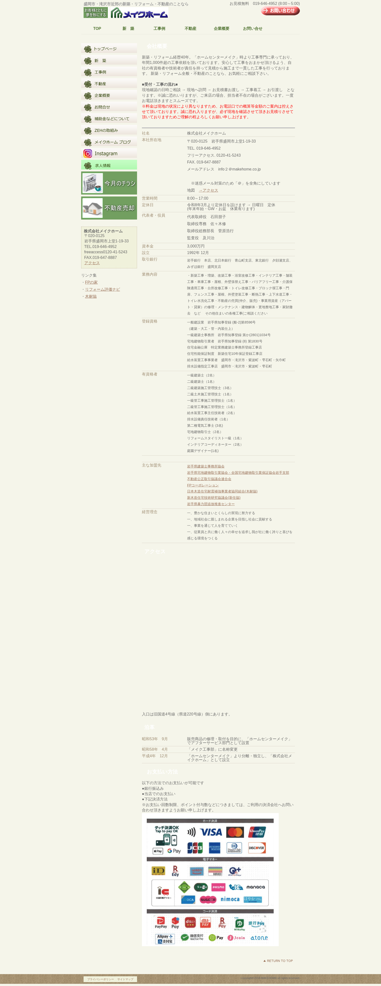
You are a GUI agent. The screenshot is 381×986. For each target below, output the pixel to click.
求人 (109, 165)
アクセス (92, 263)
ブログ (109, 141)
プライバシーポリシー (100, 979)
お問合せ (109, 106)
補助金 (109, 118)
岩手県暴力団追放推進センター (211, 504)
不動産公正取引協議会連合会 (209, 479)
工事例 (109, 71)
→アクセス (208, 190)
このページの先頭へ (278, 960)
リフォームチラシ (109, 183)
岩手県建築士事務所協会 (206, 466)
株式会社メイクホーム (128, 13)
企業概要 (109, 95)
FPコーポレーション (203, 485)
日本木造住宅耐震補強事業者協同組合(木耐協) (222, 491)
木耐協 (91, 296)
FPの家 (91, 282)
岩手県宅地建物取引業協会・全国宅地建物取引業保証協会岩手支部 (238, 473)
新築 (109, 60)
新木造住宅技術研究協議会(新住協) (214, 498)
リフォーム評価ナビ (102, 289)
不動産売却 (109, 208)
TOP (109, 48)
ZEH (109, 130)
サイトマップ (125, 979)
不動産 (109, 83)
